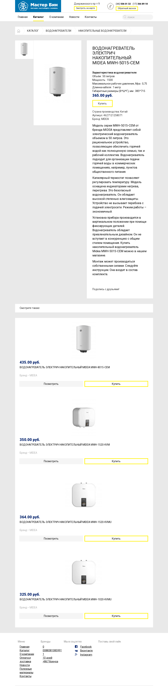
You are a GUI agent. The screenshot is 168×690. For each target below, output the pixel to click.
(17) (140, 4)
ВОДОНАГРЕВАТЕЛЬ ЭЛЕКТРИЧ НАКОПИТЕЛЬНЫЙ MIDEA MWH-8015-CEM (65, 367)
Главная (23, 16)
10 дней (47, 657)
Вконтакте (86, 650)
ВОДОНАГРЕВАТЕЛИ (58, 30)
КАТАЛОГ (33, 30)
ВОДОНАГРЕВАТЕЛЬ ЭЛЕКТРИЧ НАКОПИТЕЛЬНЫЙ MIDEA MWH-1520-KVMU (66, 522)
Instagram (86, 654)
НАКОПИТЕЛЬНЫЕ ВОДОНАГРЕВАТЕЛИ (102, 30)
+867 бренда (50, 661)
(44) (123, 4)
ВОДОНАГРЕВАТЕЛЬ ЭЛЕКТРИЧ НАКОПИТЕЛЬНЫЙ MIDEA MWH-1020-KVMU (66, 599)
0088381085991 (52, 650)
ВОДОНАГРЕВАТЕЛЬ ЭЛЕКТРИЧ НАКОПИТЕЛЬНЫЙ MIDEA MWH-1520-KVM (65, 444)
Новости (74, 16)
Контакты (91, 16)
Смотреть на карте (85, 8)
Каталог (38, 16)
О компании (56, 16)
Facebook (86, 646)
